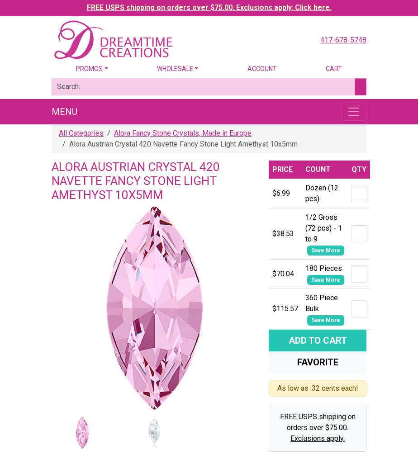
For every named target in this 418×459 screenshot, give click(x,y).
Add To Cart (318, 340)
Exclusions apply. (317, 438)
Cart (334, 68)
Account (262, 68)
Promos (89, 68)
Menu (64, 111)
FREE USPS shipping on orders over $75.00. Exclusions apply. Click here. (209, 7)
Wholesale (175, 68)
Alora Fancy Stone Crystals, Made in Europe (183, 133)
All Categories (81, 133)
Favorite (317, 362)
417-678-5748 (343, 40)
